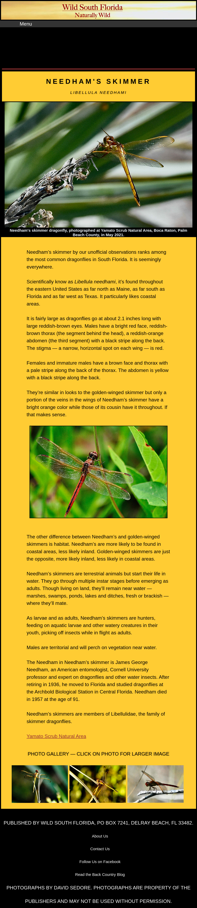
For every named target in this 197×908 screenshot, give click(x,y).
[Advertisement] (98, 47)
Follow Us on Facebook (100, 862)
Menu (26, 24)
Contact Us (100, 849)
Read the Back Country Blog (100, 874)
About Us (100, 836)
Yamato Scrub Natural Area (56, 736)
